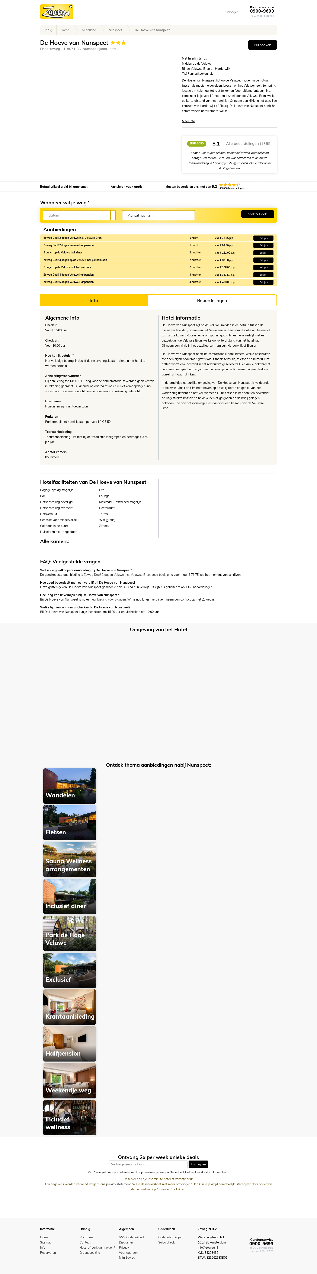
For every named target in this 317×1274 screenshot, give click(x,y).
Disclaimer (126, 1242)
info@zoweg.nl (208, 1247)
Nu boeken (262, 45)
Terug (48, 30)
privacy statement (118, 1184)
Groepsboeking (90, 1253)
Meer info (188, 121)
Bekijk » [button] (263, 238)
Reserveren (48, 1253)
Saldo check (166, 1242)
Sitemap (45, 1242)
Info (42, 1247)
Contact (85, 1242)
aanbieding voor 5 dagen (109, 599)
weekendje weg (155, 1172)
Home (65, 30)
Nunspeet (115, 30)
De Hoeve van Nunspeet (152, 30)
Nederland (89, 30)
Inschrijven (198, 1164)
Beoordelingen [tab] (212, 300)
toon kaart (108, 49)
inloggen (232, 12)
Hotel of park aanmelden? (97, 1247)
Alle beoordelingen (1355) (249, 143)
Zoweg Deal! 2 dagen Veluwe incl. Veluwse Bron (117, 575)
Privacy (124, 1247)
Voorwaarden (128, 1253)
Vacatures (86, 1237)
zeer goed (197, 143)
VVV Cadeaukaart (131, 1237)
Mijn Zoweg (127, 1257)
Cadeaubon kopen (170, 1237)
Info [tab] (94, 300)
